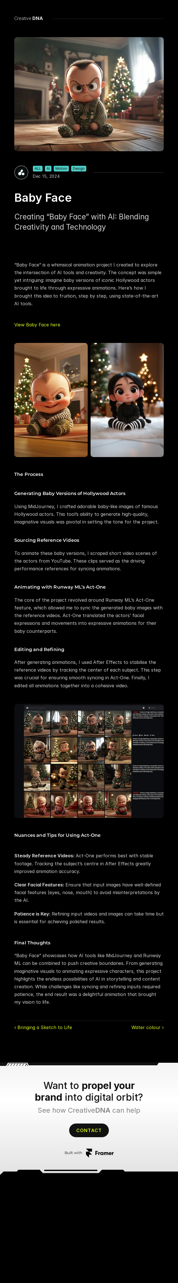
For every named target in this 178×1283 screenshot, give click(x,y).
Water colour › (147, 1027)
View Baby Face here (37, 325)
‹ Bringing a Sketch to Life (43, 1027)
